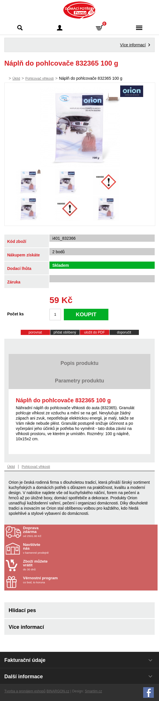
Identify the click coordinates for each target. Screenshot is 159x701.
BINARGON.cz (58, 691)
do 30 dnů (56, 565)
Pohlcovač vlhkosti (39, 79)
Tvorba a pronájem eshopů (24, 691)
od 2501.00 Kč (89, 532)
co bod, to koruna (56, 580)
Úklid (16, 79)
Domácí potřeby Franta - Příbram (79, 10)
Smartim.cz (93, 691)
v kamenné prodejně (56, 548)
